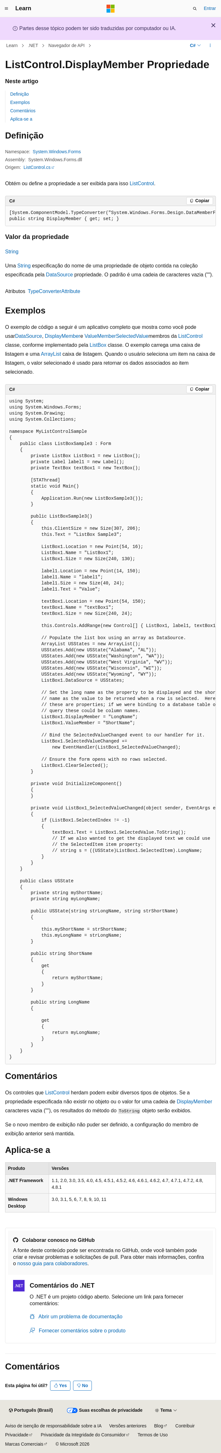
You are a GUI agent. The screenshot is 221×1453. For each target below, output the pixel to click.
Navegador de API (66, 45)
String (11, 251)
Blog (158, 1425)
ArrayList (51, 354)
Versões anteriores (128, 1425)
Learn (12, 45)
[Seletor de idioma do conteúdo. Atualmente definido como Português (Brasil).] (30, 1410)
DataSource (59, 274)
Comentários (22, 110)
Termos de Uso (153, 1434)
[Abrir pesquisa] (194, 8)
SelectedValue (132, 336)
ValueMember (100, 336)
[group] (110, 216)
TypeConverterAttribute (54, 291)
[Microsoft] (111, 8)
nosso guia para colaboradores (52, 1263)
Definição (19, 94)
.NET (33, 45)
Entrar (210, 8)
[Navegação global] (6, 8)
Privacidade (16, 1434)
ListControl (141, 183)
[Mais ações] (210, 46)
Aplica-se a (21, 119)
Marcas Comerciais (24, 1444)
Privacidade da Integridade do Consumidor (83, 1434)
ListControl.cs (37, 167)
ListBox (98, 345)
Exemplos (20, 102)
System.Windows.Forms (57, 151)
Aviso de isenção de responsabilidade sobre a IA (53, 1425)
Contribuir (185, 1425)
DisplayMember (62, 336)
